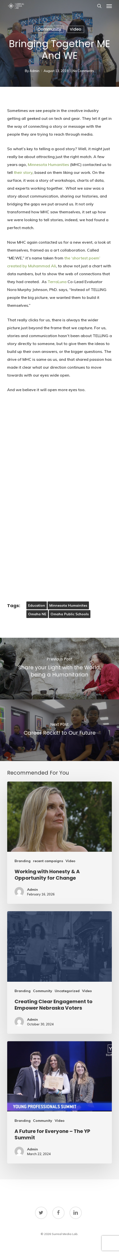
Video (75, 29)
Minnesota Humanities (48, 164)
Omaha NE (37, 614)
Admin (34, 71)
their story (23, 172)
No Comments (83, 71)
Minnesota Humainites (68, 605)
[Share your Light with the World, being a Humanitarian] (59, 668)
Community (49, 29)
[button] (109, 5)
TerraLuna (57, 281)
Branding (23, 861)
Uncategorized (67, 991)
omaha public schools (70, 614)
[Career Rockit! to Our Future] (59, 730)
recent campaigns (48, 861)
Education (36, 605)
